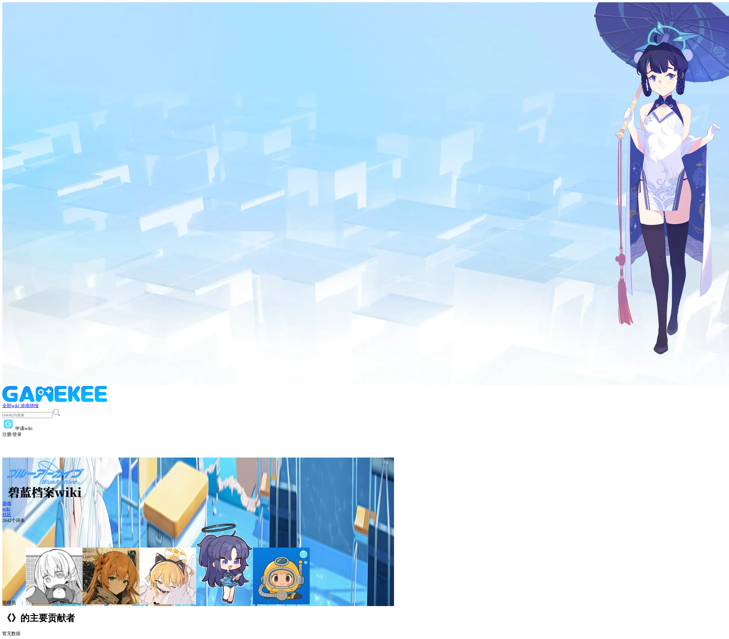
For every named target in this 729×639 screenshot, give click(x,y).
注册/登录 (12, 434)
